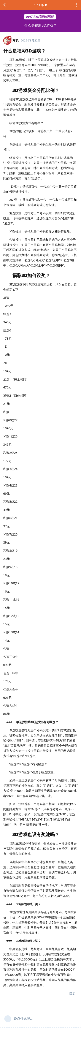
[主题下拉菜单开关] (76, 5)
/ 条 (40, 5)
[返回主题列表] (4, 5)
